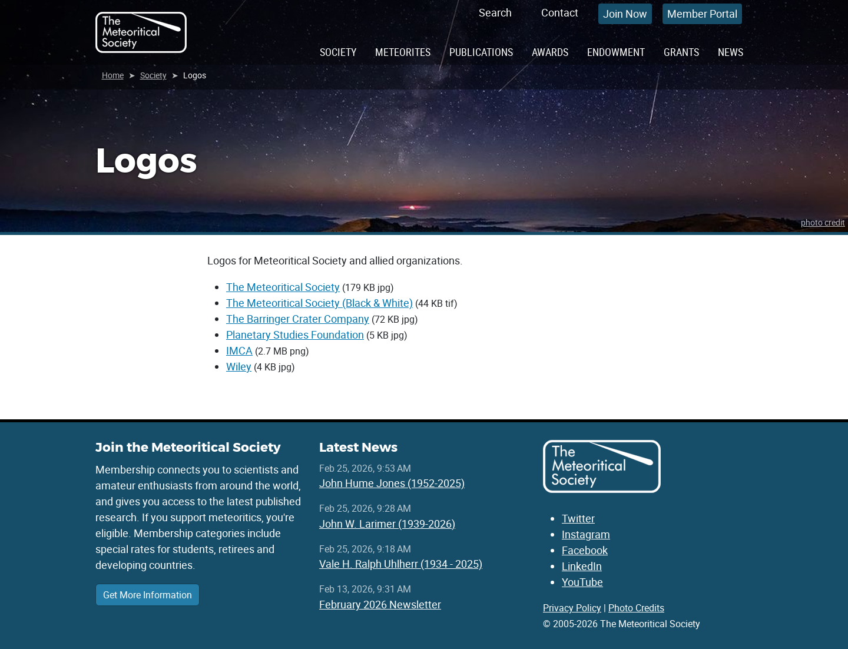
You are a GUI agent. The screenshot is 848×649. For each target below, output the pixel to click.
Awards (550, 52)
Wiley (238, 366)
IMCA (239, 350)
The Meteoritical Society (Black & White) (319, 303)
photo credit (823, 222)
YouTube (582, 582)
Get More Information (147, 594)
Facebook (585, 550)
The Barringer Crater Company (297, 319)
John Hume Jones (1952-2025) (392, 483)
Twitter (578, 518)
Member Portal (702, 13)
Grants (681, 52)
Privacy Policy (572, 607)
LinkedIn (582, 566)
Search (495, 12)
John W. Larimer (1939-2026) (387, 523)
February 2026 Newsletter (380, 604)
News (730, 52)
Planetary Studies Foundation (295, 334)
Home (113, 75)
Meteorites (402, 52)
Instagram (586, 534)
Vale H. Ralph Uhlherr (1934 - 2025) (400, 564)
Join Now (625, 13)
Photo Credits (636, 607)
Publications (481, 52)
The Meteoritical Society (283, 287)
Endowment (616, 52)
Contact (559, 12)
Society (338, 52)
